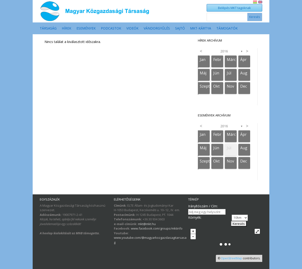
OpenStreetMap (231, 258)
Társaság (48, 28)
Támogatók (227, 28)
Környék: (194, 217)
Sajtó (180, 28)
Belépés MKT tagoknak (234, 8)
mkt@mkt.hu (147, 224)
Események (86, 28)
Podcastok (111, 28)
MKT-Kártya (200, 28)
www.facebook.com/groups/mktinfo (156, 228)
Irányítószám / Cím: (203, 206)
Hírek (66, 28)
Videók (132, 28)
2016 (224, 51)
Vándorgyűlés (157, 28)
